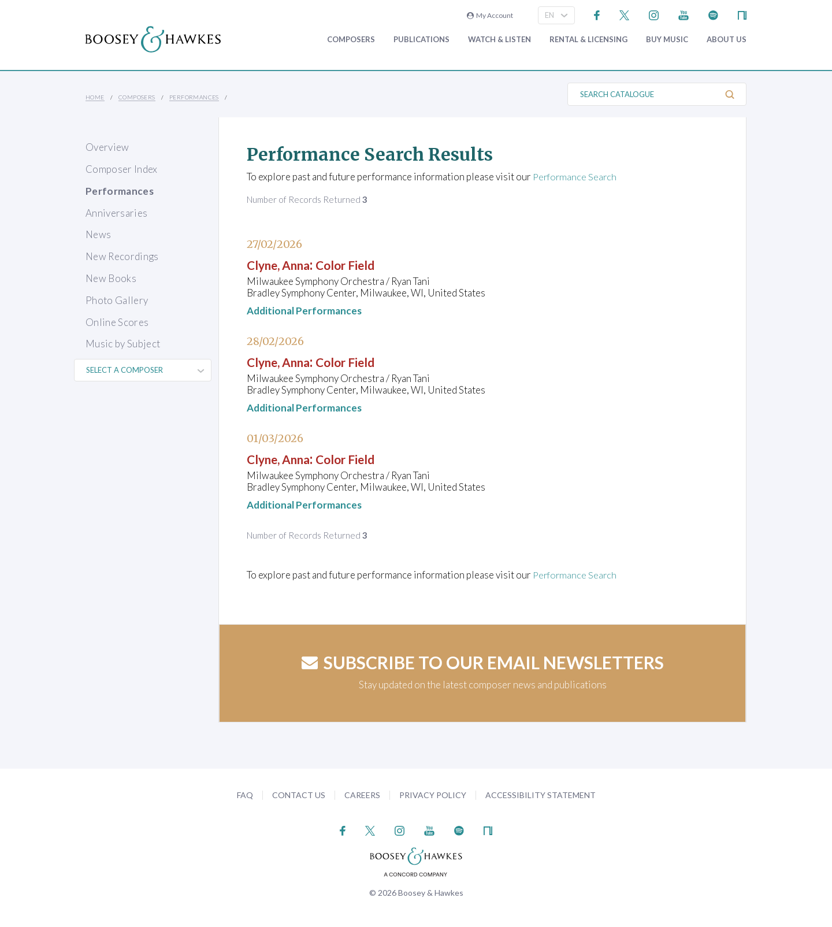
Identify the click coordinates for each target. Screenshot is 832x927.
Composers (351, 39)
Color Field (362, 264)
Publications (421, 39)
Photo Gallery (117, 300)
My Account (490, 15)
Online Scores (117, 322)
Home (95, 97)
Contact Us (298, 795)
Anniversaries (116, 213)
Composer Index (122, 169)
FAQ (245, 795)
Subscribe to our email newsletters (483, 662)
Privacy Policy (432, 795)
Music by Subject (123, 344)
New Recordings (122, 256)
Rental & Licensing (588, 39)
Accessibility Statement (540, 795)
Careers (362, 795)
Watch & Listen (499, 39)
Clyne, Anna (284, 264)
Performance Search (576, 176)
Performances (194, 97)
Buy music (667, 39)
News (98, 234)
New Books (111, 278)
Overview (107, 147)
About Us (726, 39)
